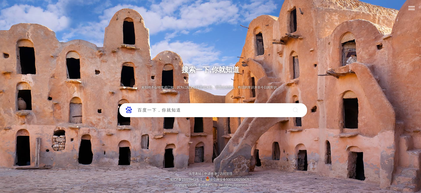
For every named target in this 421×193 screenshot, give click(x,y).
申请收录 (210, 174)
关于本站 (195, 174)
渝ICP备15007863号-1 (186, 179)
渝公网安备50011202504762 (228, 179)
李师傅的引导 (207, 185)
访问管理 (226, 174)
